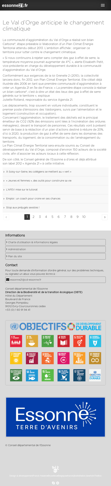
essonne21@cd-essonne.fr (25, 280)
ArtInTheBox (96, 476)
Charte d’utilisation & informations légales (33, 242)
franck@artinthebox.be (78, 476)
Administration (17, 249)
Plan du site (15, 256)
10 (84, 217)
